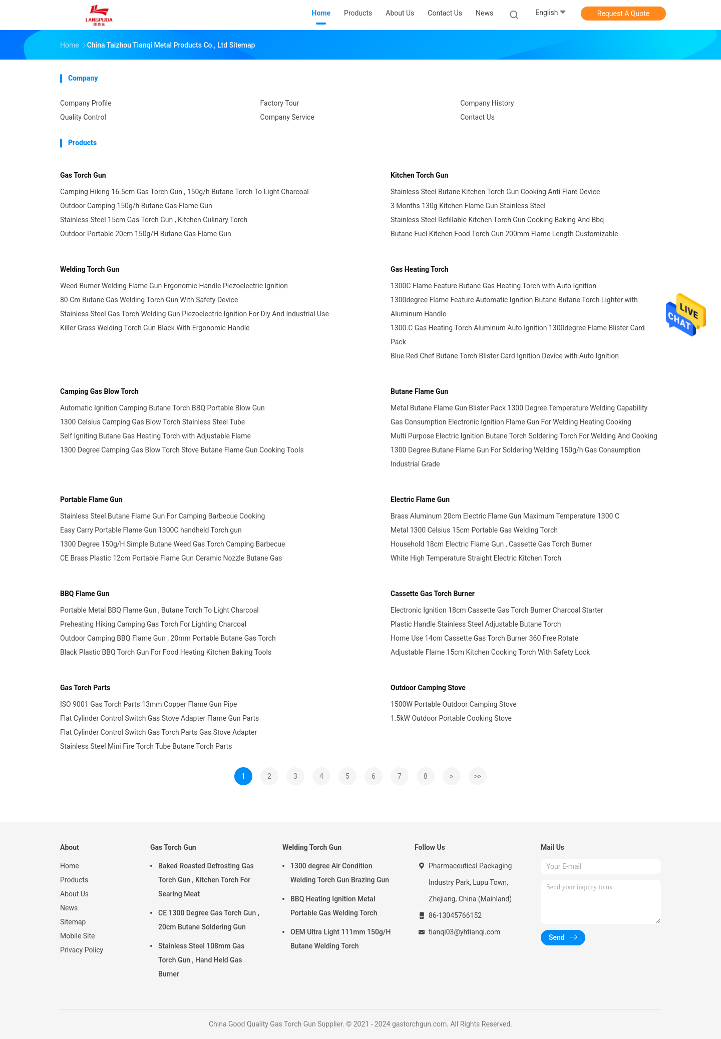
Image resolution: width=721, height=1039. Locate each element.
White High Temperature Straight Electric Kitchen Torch (476, 558)
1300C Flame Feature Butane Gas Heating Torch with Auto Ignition (493, 286)
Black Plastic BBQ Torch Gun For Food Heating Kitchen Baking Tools (165, 652)
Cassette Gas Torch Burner (433, 594)
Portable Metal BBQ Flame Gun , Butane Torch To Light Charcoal (159, 610)
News (69, 908)
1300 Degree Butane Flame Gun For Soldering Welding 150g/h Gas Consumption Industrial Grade (515, 457)
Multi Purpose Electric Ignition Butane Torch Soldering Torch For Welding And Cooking (524, 436)
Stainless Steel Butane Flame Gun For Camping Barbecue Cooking (162, 516)
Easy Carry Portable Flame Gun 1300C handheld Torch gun (151, 530)
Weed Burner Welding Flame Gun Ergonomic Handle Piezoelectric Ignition (174, 286)
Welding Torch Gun (89, 269)
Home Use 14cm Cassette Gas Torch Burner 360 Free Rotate (484, 638)
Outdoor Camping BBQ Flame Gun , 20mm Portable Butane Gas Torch (168, 638)
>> (478, 776)
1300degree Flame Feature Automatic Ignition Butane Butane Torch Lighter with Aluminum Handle (514, 307)
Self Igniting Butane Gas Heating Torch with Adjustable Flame (155, 436)
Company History (487, 103)
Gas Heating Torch (420, 269)
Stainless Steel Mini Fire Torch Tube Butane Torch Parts (146, 746)
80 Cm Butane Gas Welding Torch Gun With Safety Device (149, 300)
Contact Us (477, 117)
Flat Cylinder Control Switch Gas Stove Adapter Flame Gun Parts (159, 718)
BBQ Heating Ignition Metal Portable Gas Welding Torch (333, 906)
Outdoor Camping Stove (428, 688)
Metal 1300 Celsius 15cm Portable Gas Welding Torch (474, 530)
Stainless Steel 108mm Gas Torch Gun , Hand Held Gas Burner (201, 960)
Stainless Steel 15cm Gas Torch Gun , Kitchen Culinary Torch (153, 220)
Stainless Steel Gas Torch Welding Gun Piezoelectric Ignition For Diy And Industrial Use (194, 314)
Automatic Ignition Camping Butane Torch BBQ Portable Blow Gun (162, 408)
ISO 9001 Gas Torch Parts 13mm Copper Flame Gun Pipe (148, 704)
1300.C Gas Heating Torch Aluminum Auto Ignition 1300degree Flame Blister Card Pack (518, 335)
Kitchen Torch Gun (419, 175)
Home (69, 866)
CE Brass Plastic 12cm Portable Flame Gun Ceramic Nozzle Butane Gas (171, 558)
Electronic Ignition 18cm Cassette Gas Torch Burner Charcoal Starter (497, 610)
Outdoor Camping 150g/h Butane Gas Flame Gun (136, 206)
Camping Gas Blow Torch (99, 391)
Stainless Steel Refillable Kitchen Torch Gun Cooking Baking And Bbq (497, 220)
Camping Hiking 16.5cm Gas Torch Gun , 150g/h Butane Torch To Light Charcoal (184, 192)
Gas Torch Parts (85, 688)
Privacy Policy (81, 950)
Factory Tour (279, 103)
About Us (74, 894)
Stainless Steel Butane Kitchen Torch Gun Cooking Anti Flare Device (495, 192)
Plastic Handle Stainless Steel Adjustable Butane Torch (476, 624)
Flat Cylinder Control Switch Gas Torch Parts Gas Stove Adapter (158, 732)
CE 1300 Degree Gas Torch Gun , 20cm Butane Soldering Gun (208, 920)
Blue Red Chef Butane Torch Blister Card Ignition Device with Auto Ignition (505, 356)
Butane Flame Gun (419, 391)
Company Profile (86, 103)
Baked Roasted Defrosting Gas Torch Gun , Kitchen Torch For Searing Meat (206, 880)
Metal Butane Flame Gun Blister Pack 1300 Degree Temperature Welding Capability (519, 408)
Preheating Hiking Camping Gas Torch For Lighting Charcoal (153, 624)
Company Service (287, 117)
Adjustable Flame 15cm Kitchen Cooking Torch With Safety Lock (490, 652)
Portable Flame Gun (91, 499)
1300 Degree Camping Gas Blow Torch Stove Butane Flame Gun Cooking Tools (182, 450)
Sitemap (73, 922)
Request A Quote (623, 14)
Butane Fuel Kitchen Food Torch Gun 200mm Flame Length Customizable (504, 234)
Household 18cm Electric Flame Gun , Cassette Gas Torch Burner (491, 544)
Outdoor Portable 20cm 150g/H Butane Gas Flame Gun (145, 234)
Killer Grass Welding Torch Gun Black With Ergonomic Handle (154, 328)
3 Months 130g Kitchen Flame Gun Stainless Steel (468, 206)
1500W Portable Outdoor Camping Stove (454, 704)
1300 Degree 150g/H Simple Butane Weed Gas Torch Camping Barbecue (172, 544)
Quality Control (83, 117)
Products (74, 880)
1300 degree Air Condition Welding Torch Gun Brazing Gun (339, 873)
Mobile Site (77, 936)
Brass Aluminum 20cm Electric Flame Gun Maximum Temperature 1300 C (505, 516)
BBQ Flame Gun (84, 594)
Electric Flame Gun (420, 499)
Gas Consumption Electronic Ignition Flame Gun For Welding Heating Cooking (511, 422)
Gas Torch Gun (83, 175)
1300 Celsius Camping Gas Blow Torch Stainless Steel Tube (152, 422)
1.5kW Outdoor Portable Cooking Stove (451, 718)
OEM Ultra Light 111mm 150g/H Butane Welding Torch (340, 939)
